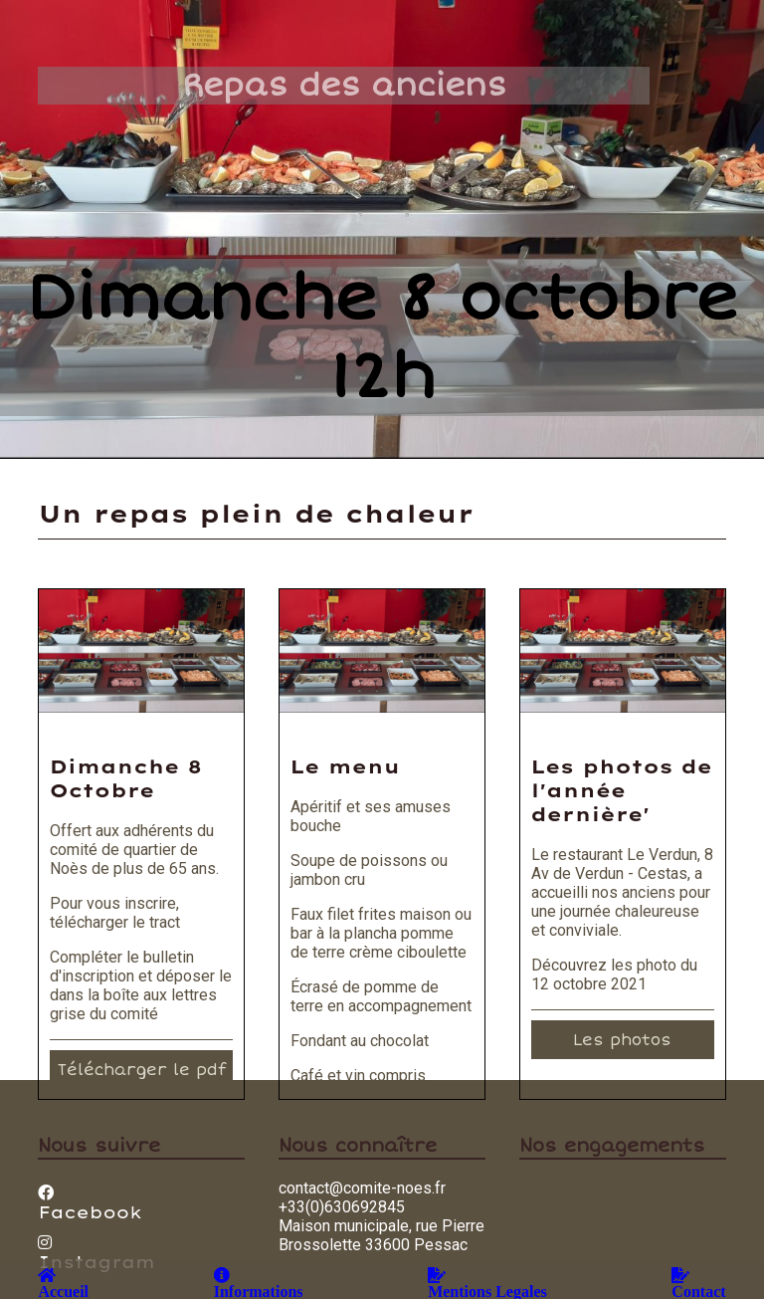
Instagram (96, 1253)
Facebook (90, 1203)
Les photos (622, 1040)
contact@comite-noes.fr (362, 1188)
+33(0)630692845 (342, 1206)
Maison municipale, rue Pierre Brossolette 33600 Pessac (381, 1235)
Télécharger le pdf (141, 1070)
